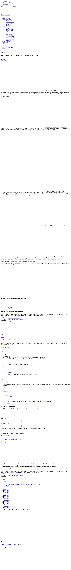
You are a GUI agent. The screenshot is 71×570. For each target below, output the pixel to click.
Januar (9, 489)
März (9, 487)
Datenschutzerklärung (8, 2)
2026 (6, 483)
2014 (6, 504)
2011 (6, 507)
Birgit (3, 59)
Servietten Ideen (9, 35)
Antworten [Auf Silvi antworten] (5, 366)
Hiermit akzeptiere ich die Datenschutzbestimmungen (13, 319)
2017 (6, 500)
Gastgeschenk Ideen (10, 39)
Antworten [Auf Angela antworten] (5, 391)
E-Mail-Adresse (4, 317)
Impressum (5, 4)
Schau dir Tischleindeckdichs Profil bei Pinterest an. (12, 546)
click (35, 261)
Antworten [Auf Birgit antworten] (8, 376)
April (9, 484)
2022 (6, 494)
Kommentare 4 (4, 60)
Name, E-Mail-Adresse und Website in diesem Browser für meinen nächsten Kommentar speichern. (23, 430)
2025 (6, 490)
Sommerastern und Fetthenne (11, 440)
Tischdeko (12, 323)
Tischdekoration (18, 323)
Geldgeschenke (9, 28)
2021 (6, 495)
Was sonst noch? (9, 30)
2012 (6, 506)
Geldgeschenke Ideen (10, 37)
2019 (6, 498)
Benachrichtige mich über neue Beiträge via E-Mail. (13, 435)
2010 (6, 508)
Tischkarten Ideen (10, 36)
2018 (6, 499)
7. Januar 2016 (6, 382)
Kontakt (5, 43)
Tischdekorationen (7, 19)
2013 (6, 505)
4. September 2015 (5, 58)
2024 (6, 492)
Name (2, 422)
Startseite (5, 1)
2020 (6, 496)
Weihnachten (9, 25)
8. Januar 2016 (9, 396)
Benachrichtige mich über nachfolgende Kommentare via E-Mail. (16, 432)
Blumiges (8, 33)
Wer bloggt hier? (6, 18)
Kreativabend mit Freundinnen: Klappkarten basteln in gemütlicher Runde (25, 485)
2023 (6, 493)
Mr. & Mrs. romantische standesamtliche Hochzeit (16, 439)
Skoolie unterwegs (7, 41)
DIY (4, 26)
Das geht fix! (6, 31)
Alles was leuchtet (10, 34)
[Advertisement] (35, 560)
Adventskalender (9, 29)
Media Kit (5, 42)
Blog (4, 17)
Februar (9, 488)
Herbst (8, 323)
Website (2, 427)
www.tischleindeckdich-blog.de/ (7, 339)
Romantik (7, 307)
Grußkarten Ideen (9, 40)
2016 (6, 501)
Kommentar (3, 420)
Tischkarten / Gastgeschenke (12, 20)
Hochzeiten (8, 24)
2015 (6, 502)
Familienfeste (9, 23)
